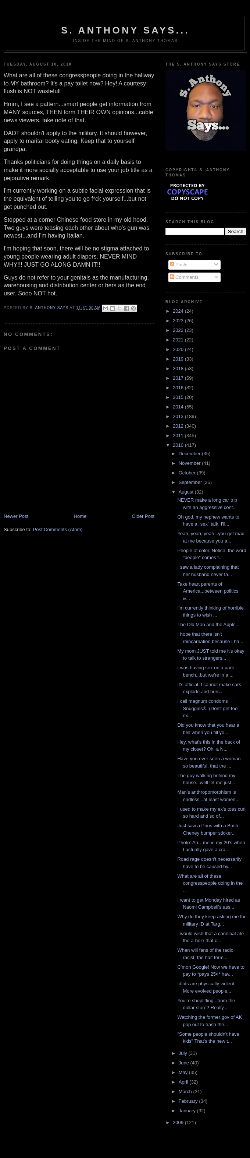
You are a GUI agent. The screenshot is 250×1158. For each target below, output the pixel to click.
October (188, 473)
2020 (179, 349)
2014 (179, 407)
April (184, 1082)
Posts (179, 264)
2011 (179, 435)
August (187, 492)
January (188, 1110)
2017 (179, 378)
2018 (179, 368)
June (184, 1063)
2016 (179, 387)
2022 (179, 330)
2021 (179, 340)
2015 (179, 397)
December (190, 453)
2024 (179, 311)
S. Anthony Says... (125, 30)
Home (80, 516)
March (186, 1091)
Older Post (143, 516)
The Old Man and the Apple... (208, 624)
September (191, 482)
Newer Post (16, 516)
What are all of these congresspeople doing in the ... (210, 883)
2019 (179, 359)
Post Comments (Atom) (58, 529)
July (184, 1053)
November (190, 463)
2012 (179, 426)
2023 (179, 320)
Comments (184, 277)
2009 (179, 1122)
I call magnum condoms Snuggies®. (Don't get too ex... (207, 708)
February (189, 1101)
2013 (179, 416)
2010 (179, 445)
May (184, 1072)
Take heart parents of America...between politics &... (207, 591)
